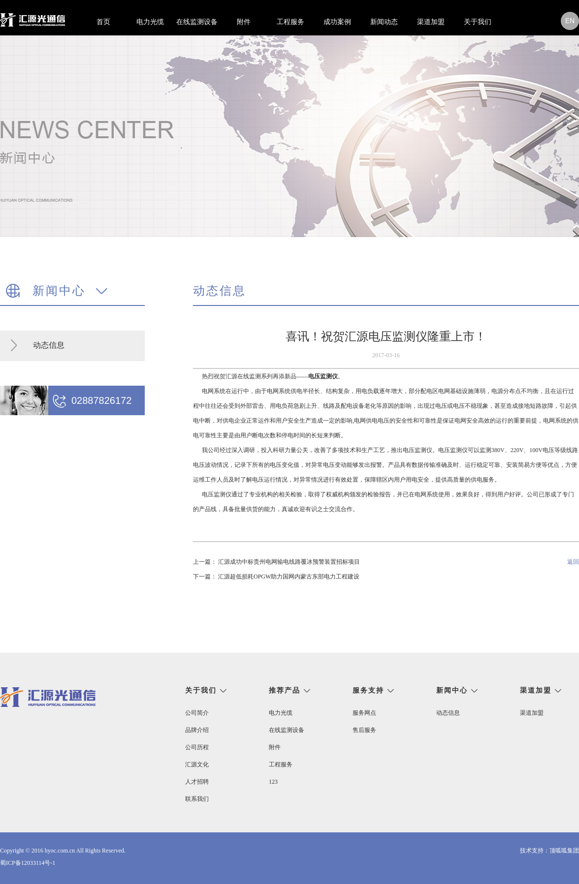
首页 (103, 22)
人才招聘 (197, 781)
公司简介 (197, 712)
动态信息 (48, 345)
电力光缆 (150, 22)
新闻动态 (384, 22)
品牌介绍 (197, 730)
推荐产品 (284, 690)
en (570, 21)
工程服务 (290, 22)
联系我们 (197, 798)
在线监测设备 (197, 22)
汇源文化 (197, 764)
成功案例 (337, 22)
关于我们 (477, 22)
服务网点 (364, 712)
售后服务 (364, 730)
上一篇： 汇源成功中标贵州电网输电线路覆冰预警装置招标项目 (276, 561)
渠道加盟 (431, 22)
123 (273, 781)
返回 (573, 561)
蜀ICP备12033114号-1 (27, 862)
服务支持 (368, 690)
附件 (244, 22)
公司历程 (197, 747)
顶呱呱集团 (564, 850)
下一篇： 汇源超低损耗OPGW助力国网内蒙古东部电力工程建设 (276, 576)
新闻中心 (452, 690)
